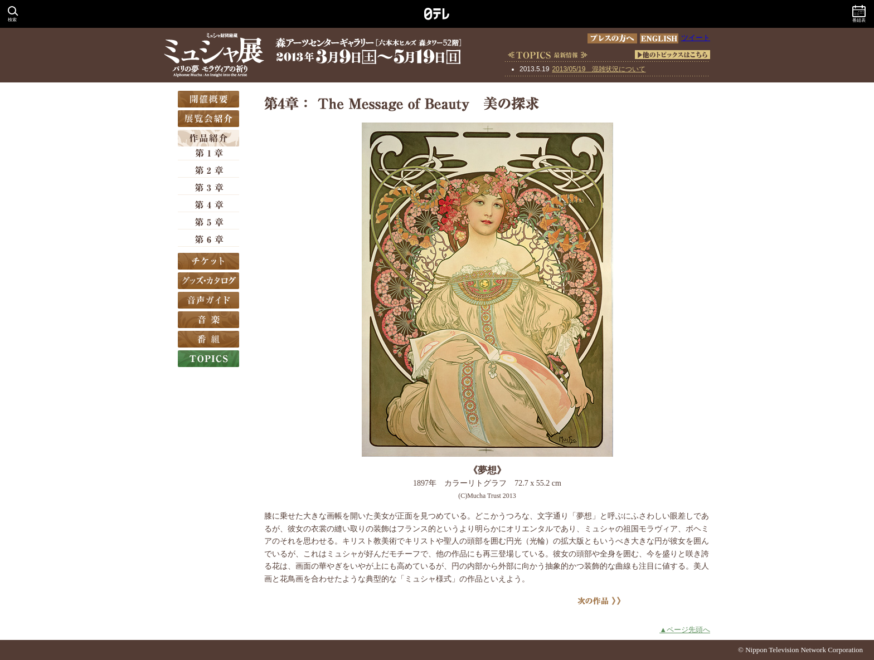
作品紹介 (208, 138)
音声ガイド (208, 300)
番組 (208, 339)
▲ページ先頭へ (684, 629)
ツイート (695, 37)
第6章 (208, 240)
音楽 (208, 319)
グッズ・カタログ (208, 280)
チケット (208, 261)
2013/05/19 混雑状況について (598, 69)
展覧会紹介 (208, 118)
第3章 (208, 188)
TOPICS (208, 358)
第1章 (208, 153)
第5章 (208, 223)
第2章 (208, 171)
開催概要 (208, 99)
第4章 (208, 205)
